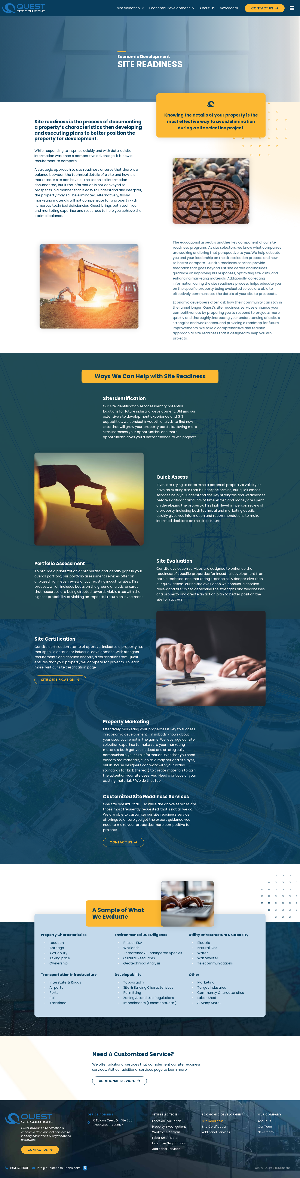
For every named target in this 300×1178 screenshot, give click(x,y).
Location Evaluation (166, 1121)
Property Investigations (169, 1126)
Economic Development (171, 8)
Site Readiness (212, 1121)
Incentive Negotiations (169, 1143)
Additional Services (166, 1149)
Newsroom (229, 8)
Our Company (269, 1114)
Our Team (265, 1126)
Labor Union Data (165, 1138)
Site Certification (214, 1126)
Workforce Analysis (166, 1132)
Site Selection (130, 8)
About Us (207, 8)
